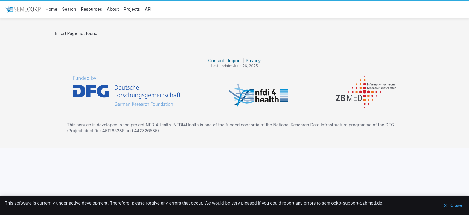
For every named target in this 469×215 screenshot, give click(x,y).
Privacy (253, 60)
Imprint (235, 60)
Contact (216, 60)
